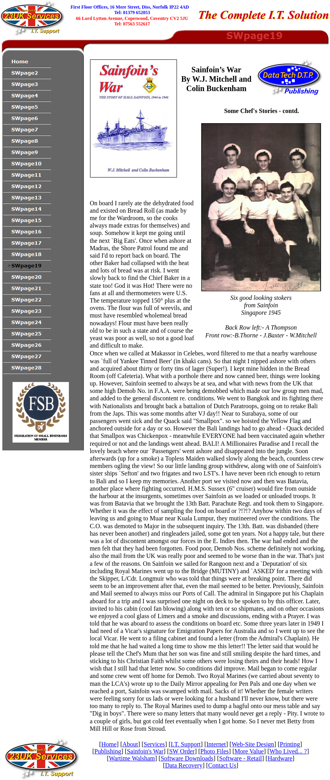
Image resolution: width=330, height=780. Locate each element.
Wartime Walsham (132, 758)
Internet (216, 744)
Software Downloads (186, 758)
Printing (290, 744)
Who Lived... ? (288, 751)
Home (109, 744)
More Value (249, 751)
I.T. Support (186, 744)
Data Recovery (184, 765)
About (130, 744)
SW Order (182, 751)
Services (154, 744)
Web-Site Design (253, 744)
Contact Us (222, 765)
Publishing (107, 751)
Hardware (280, 758)
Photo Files (214, 751)
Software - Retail (240, 758)
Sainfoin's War (145, 751)
